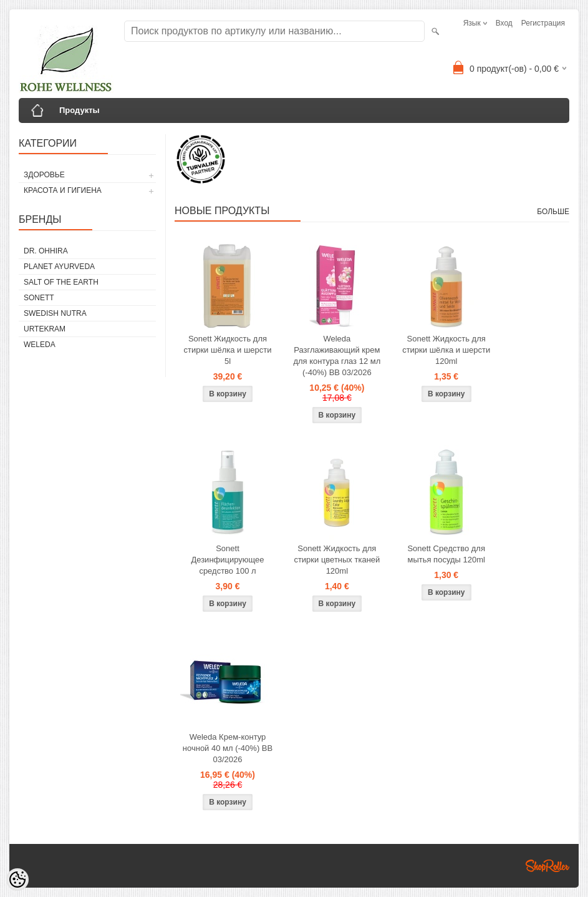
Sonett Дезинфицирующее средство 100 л (227, 560)
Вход (504, 23)
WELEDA (39, 344)
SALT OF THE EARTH (61, 282)
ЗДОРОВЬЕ (44, 174)
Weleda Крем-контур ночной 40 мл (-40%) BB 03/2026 (227, 748)
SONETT (39, 297)
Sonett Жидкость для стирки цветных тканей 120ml (337, 560)
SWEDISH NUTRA (55, 313)
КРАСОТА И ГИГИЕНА (63, 190)
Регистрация (543, 23)
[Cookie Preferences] (17, 879)
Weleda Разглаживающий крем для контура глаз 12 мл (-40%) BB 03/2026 (336, 355)
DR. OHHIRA (46, 251)
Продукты (79, 110)
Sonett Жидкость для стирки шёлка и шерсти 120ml (446, 350)
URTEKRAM (44, 329)
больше (553, 211)
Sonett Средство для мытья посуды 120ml (446, 554)
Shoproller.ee (547, 866)
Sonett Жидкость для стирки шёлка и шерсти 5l (227, 350)
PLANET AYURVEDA (59, 266)
